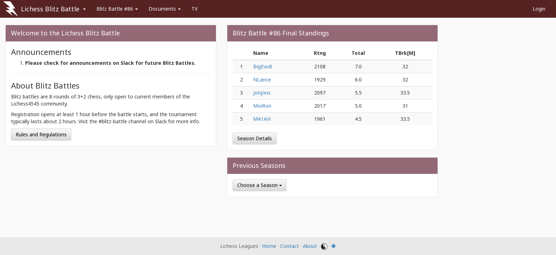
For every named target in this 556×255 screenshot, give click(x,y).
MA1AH (262, 118)
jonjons (262, 92)
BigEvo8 (262, 66)
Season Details (254, 138)
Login (539, 8)
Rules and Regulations (41, 134)
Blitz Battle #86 (117, 8)
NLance (262, 79)
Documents (165, 8)
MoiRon (262, 105)
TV (194, 8)
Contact (289, 246)
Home (269, 246)
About (310, 246)
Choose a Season (259, 185)
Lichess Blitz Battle (50, 9)
